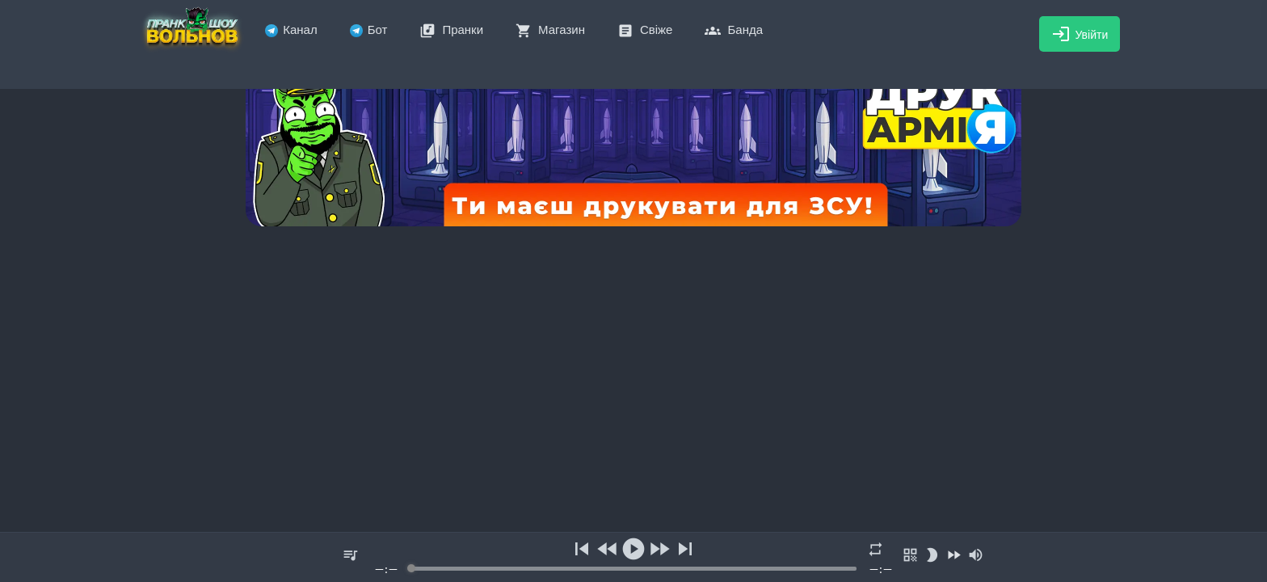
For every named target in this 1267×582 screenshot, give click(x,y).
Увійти (1080, 34)
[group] (633, 557)
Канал (291, 29)
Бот (369, 29)
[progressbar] (633, 569)
